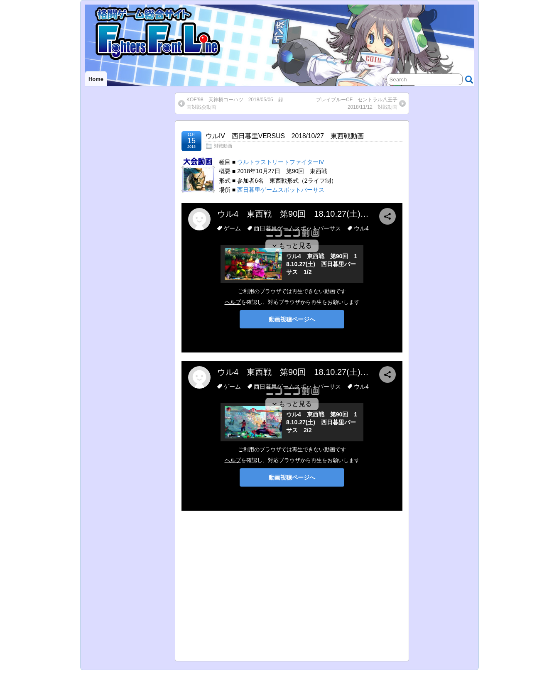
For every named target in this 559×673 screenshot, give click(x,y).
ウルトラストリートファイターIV (280, 162)
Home (95, 79)
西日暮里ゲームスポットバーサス (280, 189)
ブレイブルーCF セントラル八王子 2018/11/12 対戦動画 (359, 103)
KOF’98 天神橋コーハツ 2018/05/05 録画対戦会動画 (234, 103)
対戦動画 (223, 145)
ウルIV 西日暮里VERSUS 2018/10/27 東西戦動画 (285, 135)
